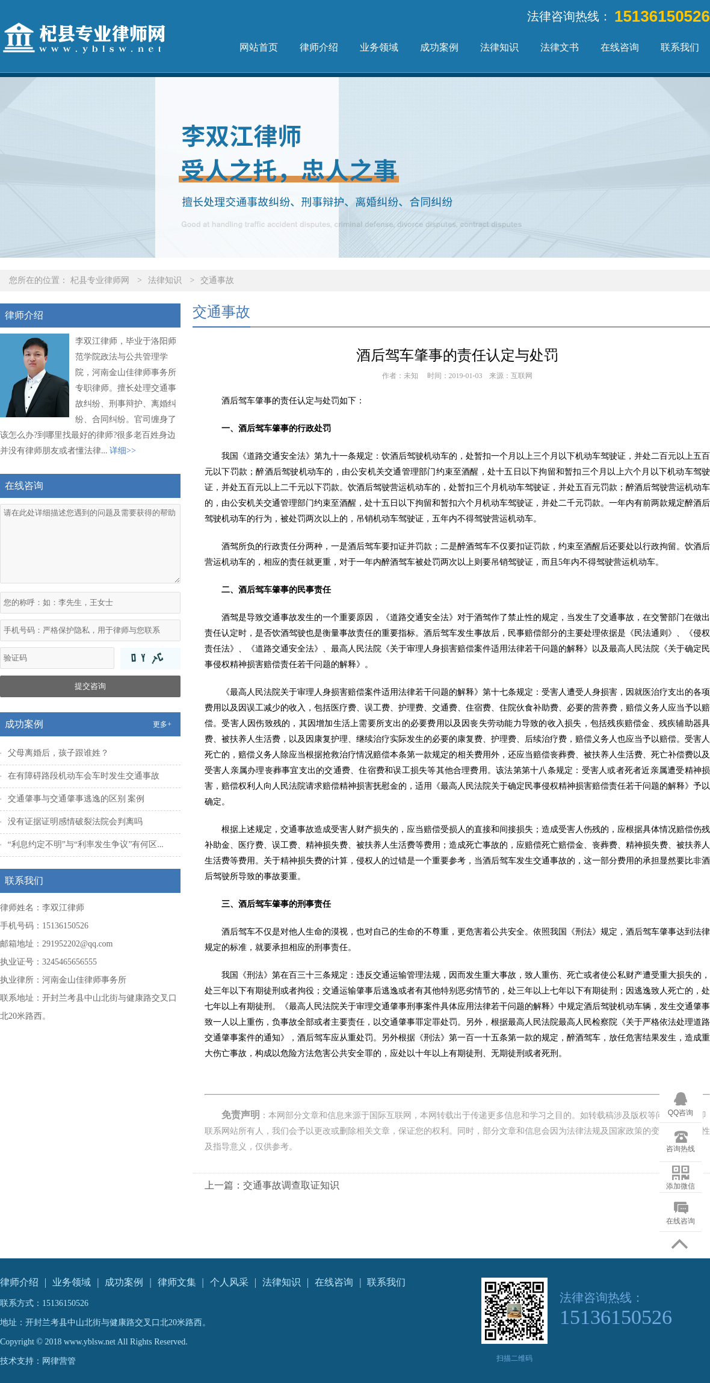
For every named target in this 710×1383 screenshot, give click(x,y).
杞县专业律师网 (99, 280)
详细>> (123, 450)
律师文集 (177, 1282)
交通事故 (217, 280)
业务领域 (379, 47)
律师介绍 (319, 47)
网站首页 (258, 47)
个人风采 (229, 1282)
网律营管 (59, 1361)
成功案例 (439, 47)
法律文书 (559, 47)
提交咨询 (90, 686)
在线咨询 (619, 47)
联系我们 (680, 47)
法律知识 (499, 47)
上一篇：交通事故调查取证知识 (272, 1185)
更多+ (162, 724)
